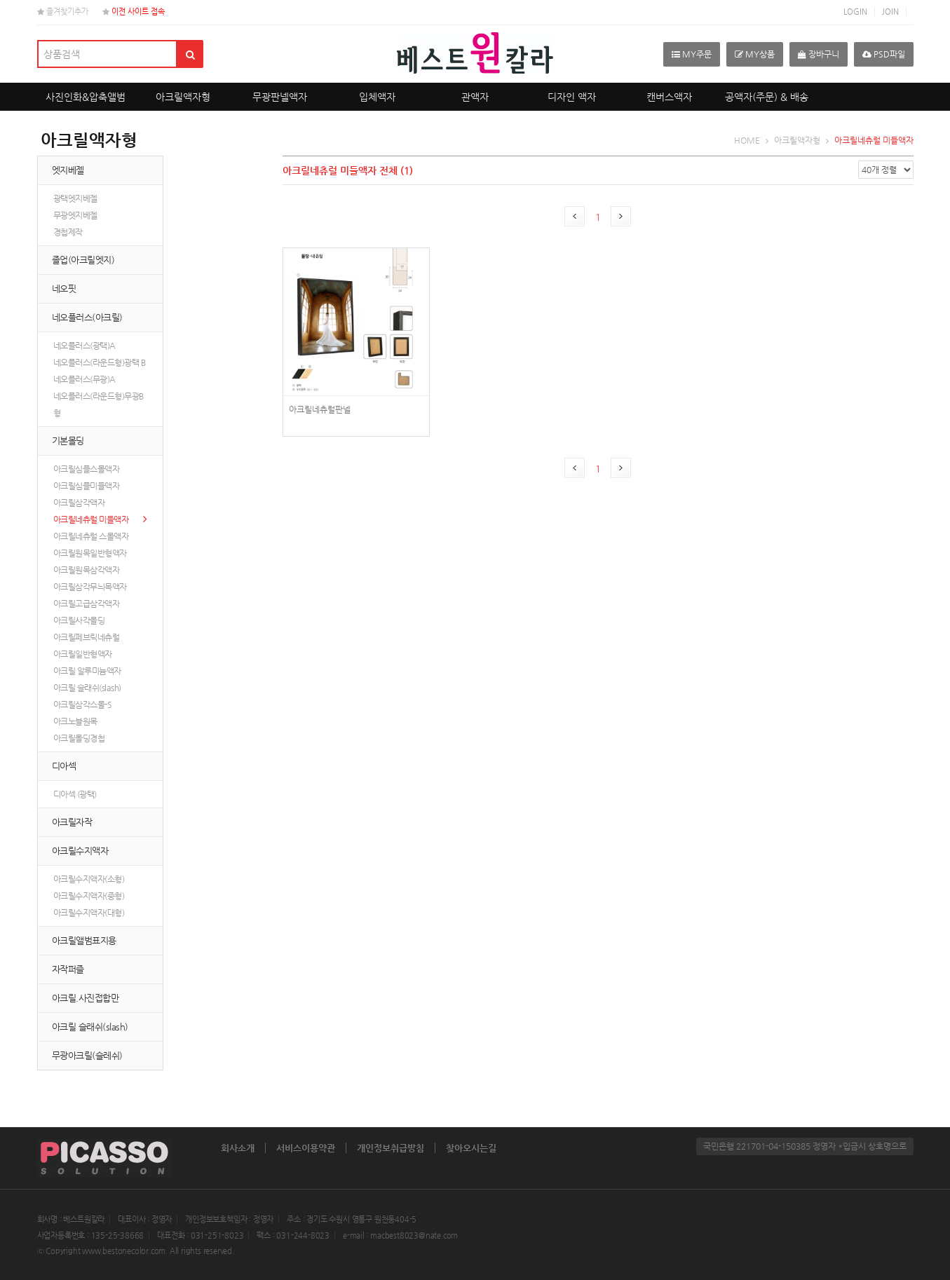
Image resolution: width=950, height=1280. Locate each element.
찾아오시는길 (471, 1148)
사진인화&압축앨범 (85, 96)
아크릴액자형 (183, 96)
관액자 (475, 96)
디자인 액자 (572, 96)
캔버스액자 (669, 96)
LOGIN (855, 11)
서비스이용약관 (305, 1148)
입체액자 (377, 96)
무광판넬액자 (279, 96)
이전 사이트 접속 (133, 11)
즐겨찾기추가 (62, 11)
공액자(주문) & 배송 (766, 96)
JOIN (890, 11)
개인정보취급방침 (390, 1148)
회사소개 (238, 1148)
